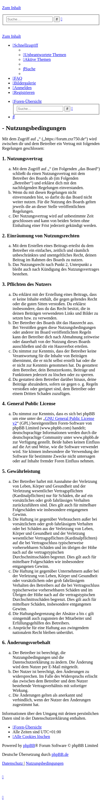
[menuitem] (44, 54)
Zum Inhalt (11, 8)
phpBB (29, 745)
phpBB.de (60, 754)
